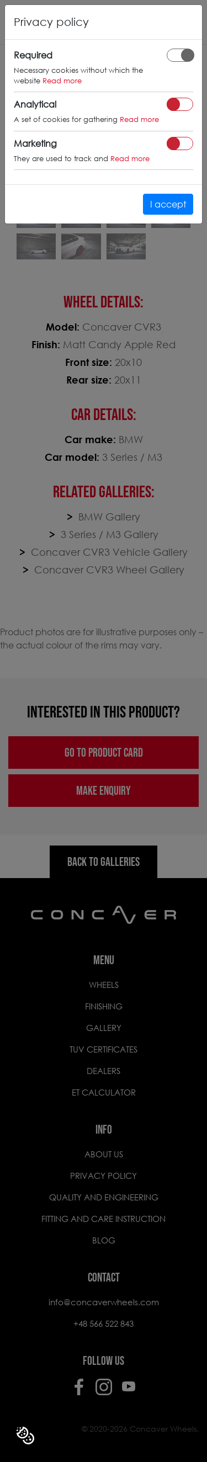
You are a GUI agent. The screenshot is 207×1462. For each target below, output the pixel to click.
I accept (168, 204)
